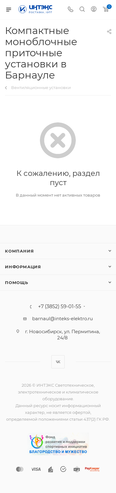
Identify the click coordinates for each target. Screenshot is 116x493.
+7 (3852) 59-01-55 (59, 306)
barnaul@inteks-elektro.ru (62, 318)
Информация (23, 266)
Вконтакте (58, 361)
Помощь (16, 282)
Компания (19, 251)
